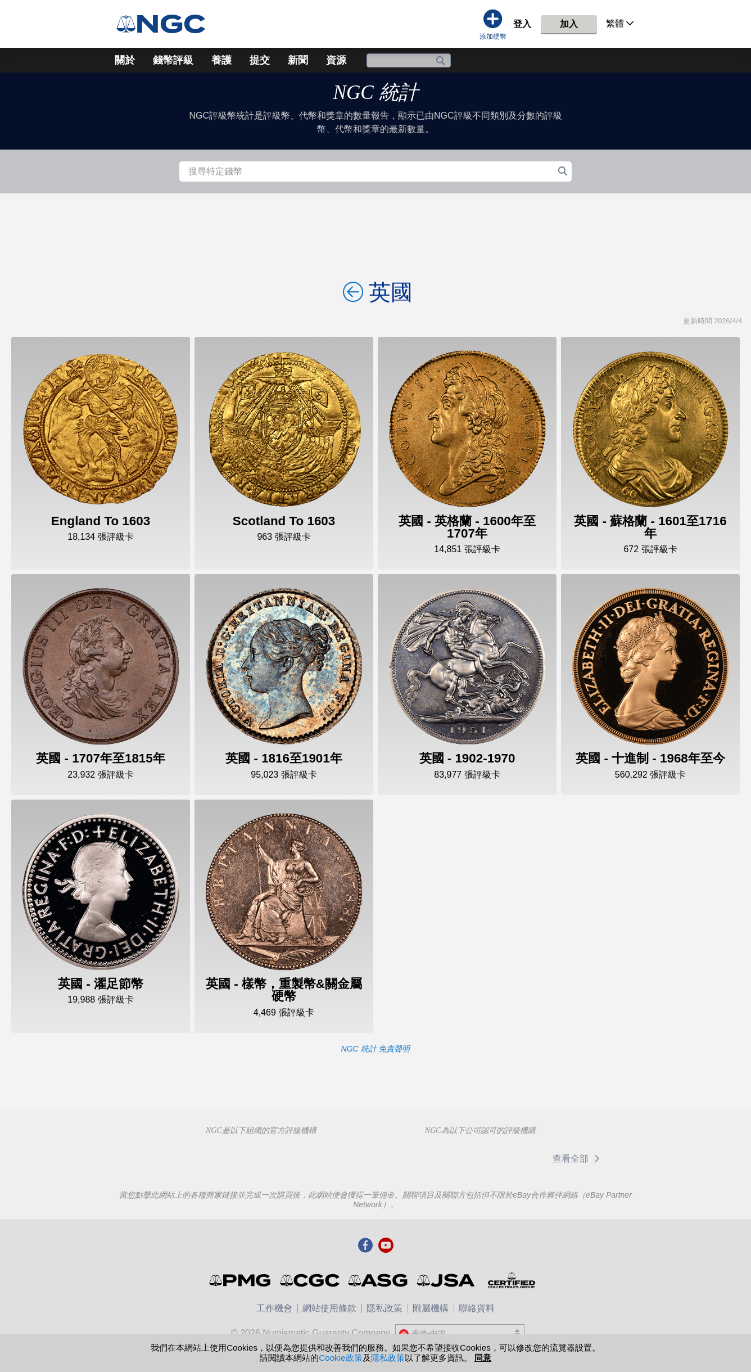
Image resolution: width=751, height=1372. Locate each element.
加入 (569, 24)
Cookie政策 (340, 1357)
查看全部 (578, 1158)
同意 (482, 1357)
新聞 (298, 60)
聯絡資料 (477, 1308)
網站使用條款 (329, 1308)
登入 (522, 24)
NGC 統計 (375, 92)
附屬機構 (431, 1308)
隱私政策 (384, 1308)
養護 (221, 60)
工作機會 (274, 1308)
